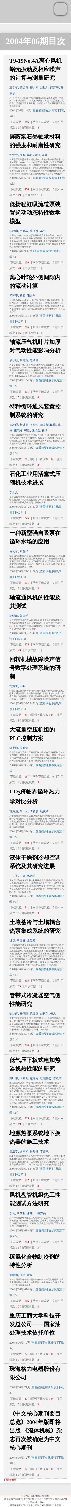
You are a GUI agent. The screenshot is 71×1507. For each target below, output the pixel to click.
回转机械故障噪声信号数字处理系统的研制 (35, 668)
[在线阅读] (51, 110)
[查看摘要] (38, 110)
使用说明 (39, 1499)
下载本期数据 (10, 1480)
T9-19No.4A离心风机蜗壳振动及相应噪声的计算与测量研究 (35, 69)
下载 (62, 110)
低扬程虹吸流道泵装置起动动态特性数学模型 (35, 212)
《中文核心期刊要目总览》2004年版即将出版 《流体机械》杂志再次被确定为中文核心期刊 (35, 1430)
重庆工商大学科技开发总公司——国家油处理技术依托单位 (35, 1324)
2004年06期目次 (35, 41)
